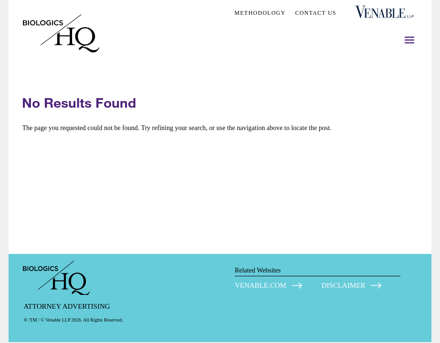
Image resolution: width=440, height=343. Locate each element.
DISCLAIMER (344, 285)
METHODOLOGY (259, 13)
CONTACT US (315, 13)
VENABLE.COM (260, 285)
